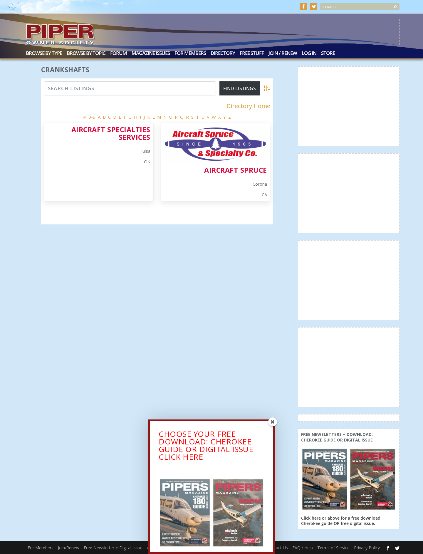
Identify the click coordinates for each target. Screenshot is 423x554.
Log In (309, 53)
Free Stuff (252, 53)
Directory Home (248, 106)
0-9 (91, 117)
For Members (190, 53)
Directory (223, 53)
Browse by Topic (86, 53)
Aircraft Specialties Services (110, 133)
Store (328, 53)
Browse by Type (44, 53)
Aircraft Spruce (235, 170)
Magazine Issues (151, 53)
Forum (118, 53)
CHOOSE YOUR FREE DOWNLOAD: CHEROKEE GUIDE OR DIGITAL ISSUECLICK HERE (206, 447)
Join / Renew (282, 53)
